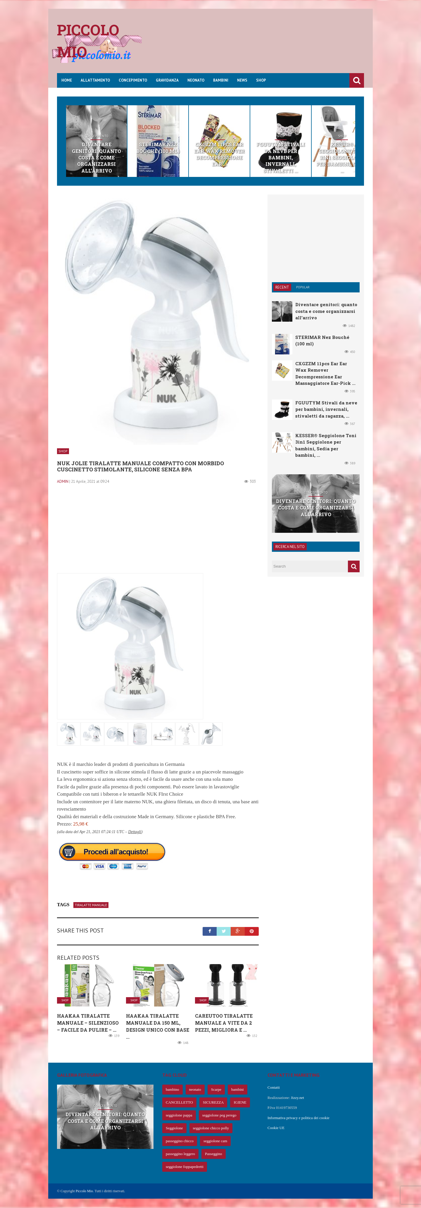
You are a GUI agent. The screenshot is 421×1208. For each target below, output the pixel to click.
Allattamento (95, 80)
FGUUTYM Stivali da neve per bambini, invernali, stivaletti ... (319, 154)
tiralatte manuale (91, 905)
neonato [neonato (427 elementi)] (195, 1090)
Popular (303, 288)
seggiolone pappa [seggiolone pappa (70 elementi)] (179, 1116)
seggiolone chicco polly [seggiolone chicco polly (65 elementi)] (211, 1128)
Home (66, 80)
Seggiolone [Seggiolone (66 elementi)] (174, 1128)
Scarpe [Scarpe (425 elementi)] (216, 1090)
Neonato (195, 80)
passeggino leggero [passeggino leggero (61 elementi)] (180, 1154)
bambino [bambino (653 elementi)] (172, 1090)
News (242, 80)
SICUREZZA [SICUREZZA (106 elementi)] (213, 1103)
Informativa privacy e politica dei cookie (298, 1118)
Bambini (220, 80)
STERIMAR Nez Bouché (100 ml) (174, 148)
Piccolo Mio (84, 1192)
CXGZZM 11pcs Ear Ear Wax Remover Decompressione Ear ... (246, 151)
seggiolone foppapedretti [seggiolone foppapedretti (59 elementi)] (184, 1167)
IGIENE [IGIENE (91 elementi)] (240, 1103)
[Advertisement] (257, 45)
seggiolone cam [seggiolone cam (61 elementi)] (215, 1141)
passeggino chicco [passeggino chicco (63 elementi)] (180, 1141)
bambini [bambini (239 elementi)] (237, 1090)
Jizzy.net (297, 1098)
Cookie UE (276, 1128)
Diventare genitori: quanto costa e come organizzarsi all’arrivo (102, 154)
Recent (282, 287)
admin (62, 481)
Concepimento (133, 80)
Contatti (274, 1088)
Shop (261, 80)
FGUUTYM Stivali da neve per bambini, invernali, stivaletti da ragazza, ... (326, 409)
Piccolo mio (88, 40)
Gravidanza (167, 80)
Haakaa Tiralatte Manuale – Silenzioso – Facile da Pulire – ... (88, 1023)
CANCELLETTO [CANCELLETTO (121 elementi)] (179, 1103)
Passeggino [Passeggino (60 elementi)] (213, 1154)
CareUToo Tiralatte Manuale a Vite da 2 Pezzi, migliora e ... (224, 1023)
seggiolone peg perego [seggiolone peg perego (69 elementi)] (219, 1116)
